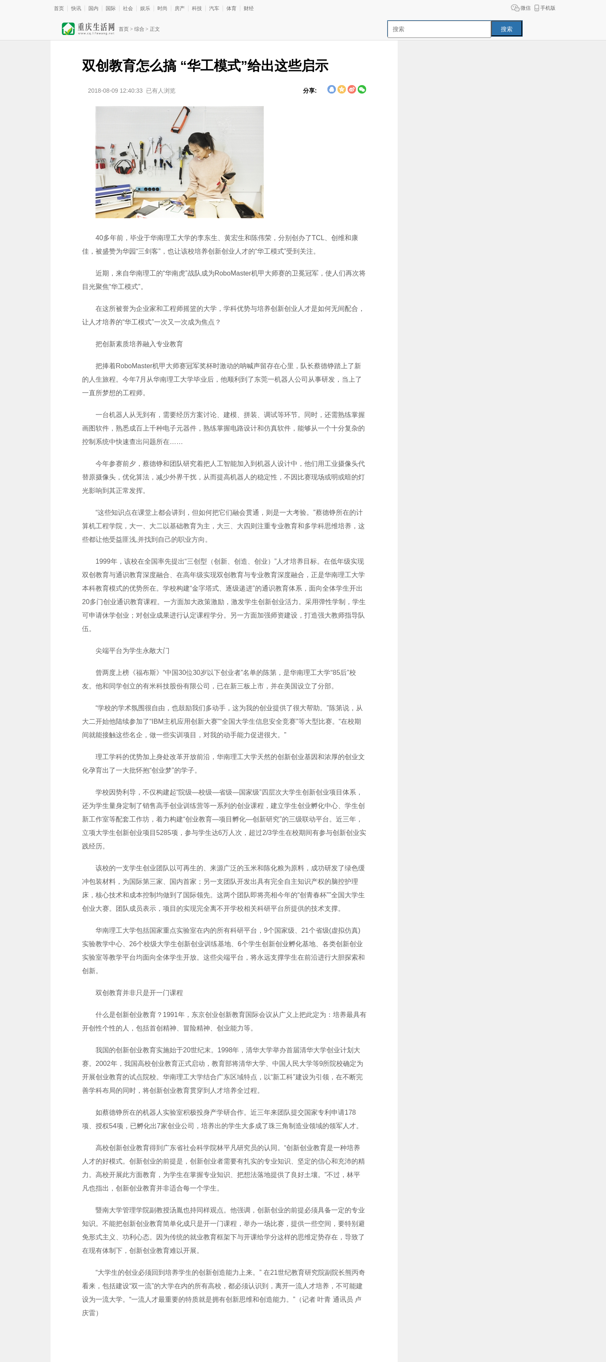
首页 (59, 8)
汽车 (214, 8)
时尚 (162, 8)
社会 (128, 8)
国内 (93, 8)
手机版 (548, 8)
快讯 (76, 8)
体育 (231, 8)
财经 (249, 8)
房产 (180, 8)
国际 (111, 8)
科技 (197, 8)
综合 (139, 29)
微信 (526, 8)
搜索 (507, 29)
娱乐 (145, 8)
